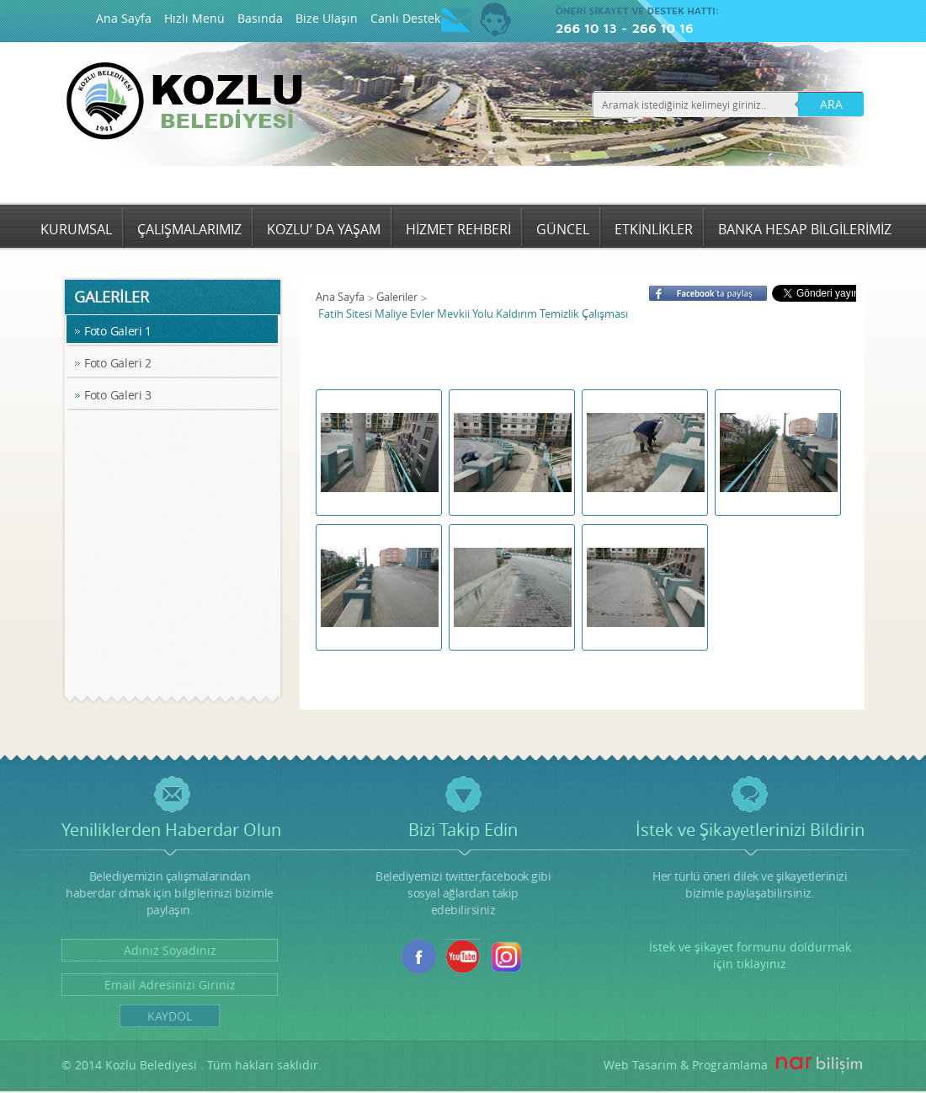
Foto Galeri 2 (118, 363)
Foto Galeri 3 (118, 395)
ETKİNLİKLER (654, 229)
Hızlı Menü (194, 18)
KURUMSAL (76, 229)
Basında (260, 18)
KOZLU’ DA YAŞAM (324, 229)
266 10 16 (662, 27)
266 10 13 (586, 27)
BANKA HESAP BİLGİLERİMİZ (804, 229)
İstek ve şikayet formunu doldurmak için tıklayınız (750, 955)
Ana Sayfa (124, 18)
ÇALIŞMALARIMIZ (189, 229)
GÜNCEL (562, 229)
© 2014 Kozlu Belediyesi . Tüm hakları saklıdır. (191, 1065)
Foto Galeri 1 (118, 331)
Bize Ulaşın (326, 18)
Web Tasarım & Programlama (686, 1065)
